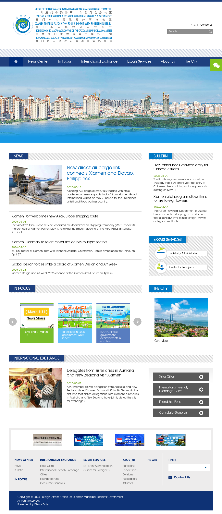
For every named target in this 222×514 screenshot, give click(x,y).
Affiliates (128, 483)
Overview (161, 341)
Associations (130, 479)
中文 (193, 25)
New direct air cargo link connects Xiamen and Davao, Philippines (100, 173)
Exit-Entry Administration (183, 253)
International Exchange (99, 61)
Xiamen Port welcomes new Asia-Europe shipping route (55, 216)
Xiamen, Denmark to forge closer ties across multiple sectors (59, 242)
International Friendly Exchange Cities (173, 389)
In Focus (64, 61)
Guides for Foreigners (181, 267)
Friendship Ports (169, 402)
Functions (128, 466)
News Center (38, 61)
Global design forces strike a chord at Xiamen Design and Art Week (64, 264)
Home (13, 62)
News (18, 156)
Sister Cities (166, 376)
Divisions (128, 474)
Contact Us (206, 25)
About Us (168, 61)
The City (191, 61)
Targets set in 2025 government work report (73, 335)
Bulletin (160, 156)
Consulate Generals (173, 412)
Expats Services (139, 61)
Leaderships (130, 470)
